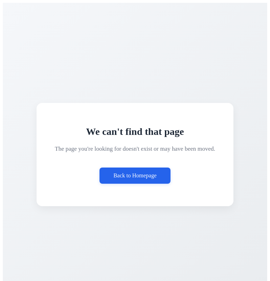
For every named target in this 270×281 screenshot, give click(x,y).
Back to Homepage (135, 175)
